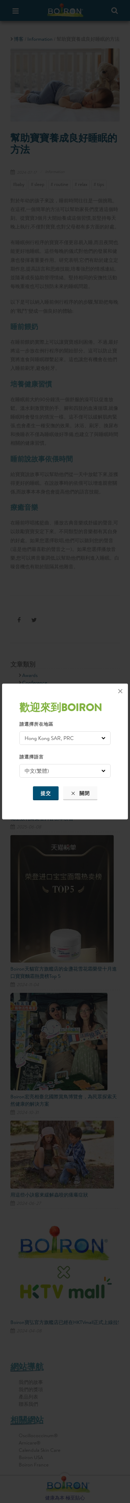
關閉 (80, 793)
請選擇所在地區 (36, 724)
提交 (46, 793)
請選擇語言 (31, 757)
